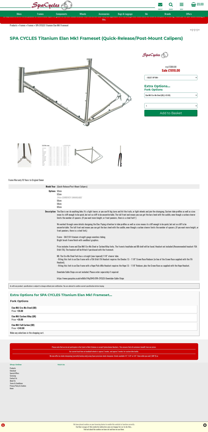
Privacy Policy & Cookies (18, 397)
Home (12, 400)
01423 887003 (160, 396)
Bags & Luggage (125, 14)
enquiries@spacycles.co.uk (164, 404)
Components (61, 14)
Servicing (13, 387)
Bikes (19, 14)
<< (191, 43)
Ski (146, 14)
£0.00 (197, 4)
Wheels (83, 14)
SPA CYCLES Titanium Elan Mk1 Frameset (52, 38)
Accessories (104, 14)
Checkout (13, 382)
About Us (13, 392)
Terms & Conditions (16, 395)
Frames (40, 14)
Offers (189, 14)
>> (199, 43)
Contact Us (13, 390)
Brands (168, 14)
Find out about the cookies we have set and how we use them (104, 429)
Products (13, 38)
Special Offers (14, 385)
